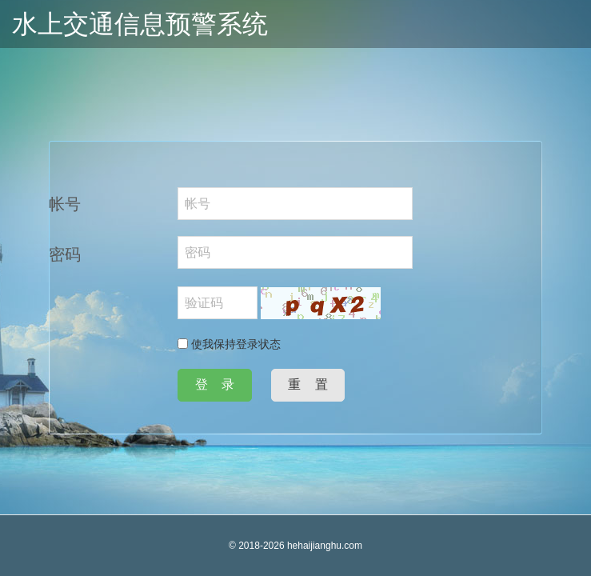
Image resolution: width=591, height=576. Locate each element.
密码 (65, 254)
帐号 (65, 204)
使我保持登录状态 (229, 344)
